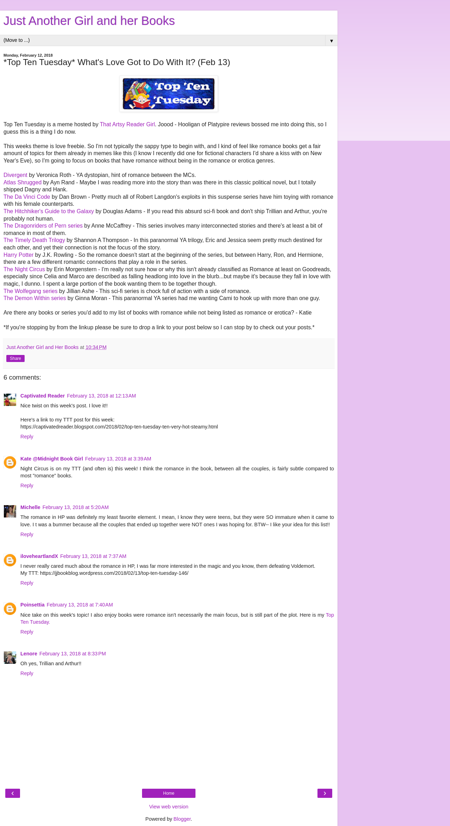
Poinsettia (32, 605)
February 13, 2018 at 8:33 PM (72, 653)
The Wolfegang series (31, 291)
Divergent (15, 175)
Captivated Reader (42, 396)
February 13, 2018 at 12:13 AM (101, 396)
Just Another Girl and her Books (89, 20)
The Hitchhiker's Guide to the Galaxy (49, 211)
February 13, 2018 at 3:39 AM (118, 459)
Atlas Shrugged (22, 182)
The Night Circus (24, 269)
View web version (168, 806)
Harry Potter (18, 255)
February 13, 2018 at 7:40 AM (80, 605)
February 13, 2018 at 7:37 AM (93, 556)
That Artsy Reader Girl (127, 124)
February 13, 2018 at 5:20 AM (76, 507)
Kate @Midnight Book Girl (51, 459)
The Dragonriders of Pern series (43, 226)
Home (168, 793)
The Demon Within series (35, 298)
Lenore (28, 653)
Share (15, 358)
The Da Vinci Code (27, 197)
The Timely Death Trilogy (34, 240)
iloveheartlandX (39, 556)
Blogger (182, 819)
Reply (26, 436)
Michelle (30, 507)
